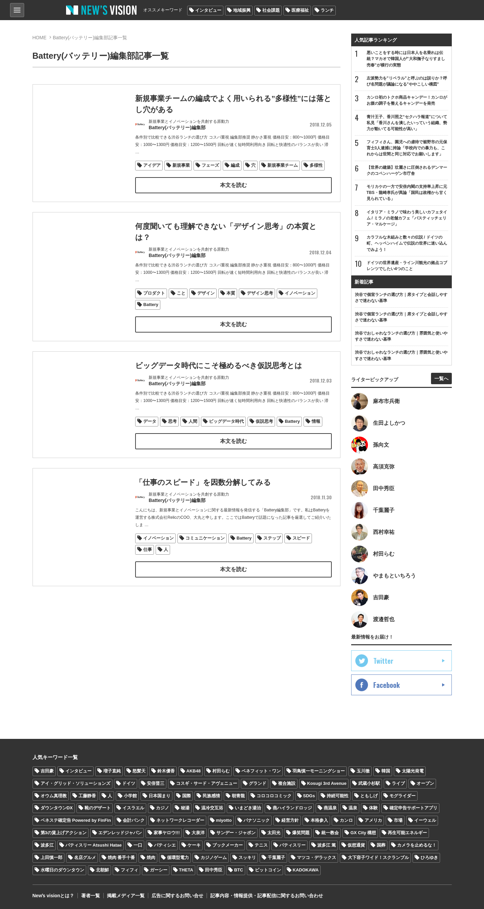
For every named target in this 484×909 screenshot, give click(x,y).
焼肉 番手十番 (121, 857)
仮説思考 (264, 430)
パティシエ (165, 845)
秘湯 (185, 807)
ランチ (327, 10)
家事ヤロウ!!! (167, 832)
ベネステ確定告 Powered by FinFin (76, 820)
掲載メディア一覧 (126, 895)
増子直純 (112, 770)
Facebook (386, 685)
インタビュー (208, 10)
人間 (193, 430)
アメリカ (373, 820)
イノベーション (300, 293)
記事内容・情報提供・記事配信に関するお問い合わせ (266, 895)
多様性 (316, 165)
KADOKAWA (306, 869)
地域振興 (242, 10)
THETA (186, 869)
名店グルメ (85, 857)
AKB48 (193, 770)
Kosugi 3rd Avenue (327, 783)
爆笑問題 (301, 832)
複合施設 (286, 783)
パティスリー (292, 845)
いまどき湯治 (248, 807)
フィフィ (129, 869)
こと (181, 293)
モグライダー (402, 795)
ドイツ (128, 783)
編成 (235, 165)
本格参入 (319, 820)
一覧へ (441, 378)
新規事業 (181, 165)
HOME (40, 37)
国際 (186, 795)
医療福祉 (300, 10)
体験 (373, 807)
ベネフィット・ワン (261, 770)
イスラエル (133, 807)
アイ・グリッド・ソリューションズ (75, 783)
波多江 (47, 845)
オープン (425, 783)
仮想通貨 (356, 845)
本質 (230, 293)
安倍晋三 (155, 783)
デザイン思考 (260, 293)
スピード (301, 546)
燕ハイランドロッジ (292, 807)
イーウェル (425, 820)
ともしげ (369, 795)
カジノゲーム (214, 857)
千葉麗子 (276, 857)
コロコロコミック (274, 795)
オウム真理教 (54, 795)
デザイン (206, 293)
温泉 (352, 807)
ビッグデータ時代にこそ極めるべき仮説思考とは (218, 374)
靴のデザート (98, 807)
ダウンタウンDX (57, 807)
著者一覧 (90, 895)
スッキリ (247, 857)
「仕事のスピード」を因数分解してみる (203, 491)
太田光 (273, 832)
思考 (172, 430)
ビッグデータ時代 (226, 430)
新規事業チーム (282, 165)
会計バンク (134, 820)
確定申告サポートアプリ (413, 807)
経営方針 (290, 820)
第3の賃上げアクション (64, 832)
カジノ (162, 807)
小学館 (130, 795)
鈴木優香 (166, 770)
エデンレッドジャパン (120, 832)
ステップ (272, 546)
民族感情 (211, 795)
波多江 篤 (326, 845)
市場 (398, 820)
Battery (150, 304)
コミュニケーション (205, 546)
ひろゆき (429, 857)
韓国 (385, 770)
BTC (238, 869)
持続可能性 (337, 795)
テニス (261, 845)
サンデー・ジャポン (236, 832)
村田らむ (221, 770)
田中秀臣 (213, 869)
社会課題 (271, 10)
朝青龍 (238, 795)
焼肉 (151, 857)
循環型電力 (178, 857)
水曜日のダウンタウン (62, 869)
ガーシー (158, 869)
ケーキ (194, 845)
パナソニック (257, 820)
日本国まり (159, 795)
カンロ (346, 820)
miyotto (224, 820)
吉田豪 (47, 770)
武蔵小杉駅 (369, 783)
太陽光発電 (413, 770)
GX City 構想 (363, 832)
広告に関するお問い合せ (177, 895)
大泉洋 (198, 832)
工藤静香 (87, 795)
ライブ (398, 783)
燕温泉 (330, 807)
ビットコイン (268, 869)
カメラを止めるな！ (416, 845)
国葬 (381, 845)
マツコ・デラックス (316, 857)
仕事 (147, 558)
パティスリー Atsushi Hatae (93, 845)
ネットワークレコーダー (180, 820)
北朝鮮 (102, 869)
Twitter (383, 661)
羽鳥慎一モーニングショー (318, 770)
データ (149, 430)
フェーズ (210, 165)
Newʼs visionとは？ (53, 895)
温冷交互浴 (212, 807)
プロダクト (154, 293)
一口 (137, 845)
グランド (257, 783)
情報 (316, 430)
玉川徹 (363, 770)
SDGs (309, 795)
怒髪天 (139, 770)
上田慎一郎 (51, 857)
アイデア (152, 165)
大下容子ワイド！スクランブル (378, 857)
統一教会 (330, 832)
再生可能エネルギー (407, 832)
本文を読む (233, 185)
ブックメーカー (227, 845)
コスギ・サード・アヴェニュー (206, 783)
